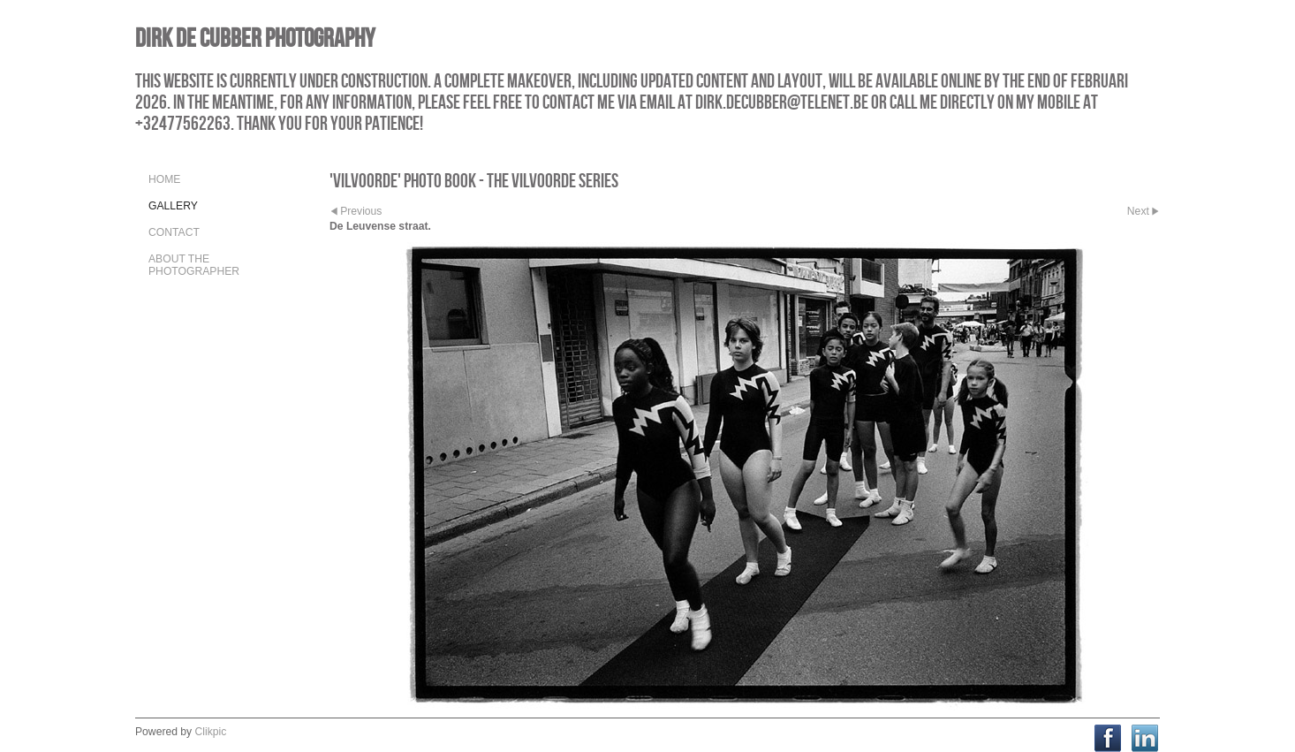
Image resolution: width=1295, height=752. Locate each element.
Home (164, 179)
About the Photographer (193, 265)
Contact (174, 232)
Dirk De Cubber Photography (255, 37)
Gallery (173, 206)
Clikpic (211, 731)
